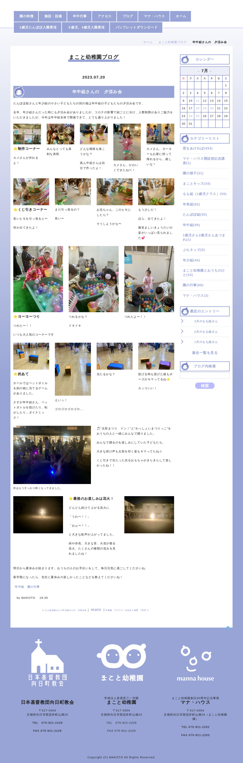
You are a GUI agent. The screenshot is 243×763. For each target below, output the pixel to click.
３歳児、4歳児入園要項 (86, 27)
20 (212, 108)
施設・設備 (53, 16)
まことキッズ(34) (197, 183)
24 (191, 116)
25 (198, 116)
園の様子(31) (193, 173)
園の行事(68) (193, 285)
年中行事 (80, 16)
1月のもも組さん (206, 341)
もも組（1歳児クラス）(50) (205, 194)
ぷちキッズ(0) (194, 250)
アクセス (105, 16)
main (96, 609)
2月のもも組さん (206, 331)
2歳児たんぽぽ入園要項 (38, 27)
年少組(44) (191, 260)
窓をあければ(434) (198, 148)
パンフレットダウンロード (137, 27)
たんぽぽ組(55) (195, 214)
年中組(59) (191, 225)
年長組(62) (191, 204)
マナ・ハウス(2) (196, 295)
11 (198, 100)
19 (205, 108)
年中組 (19, 586)
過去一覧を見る (205, 353)
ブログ (128, 16)
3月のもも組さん (206, 321)
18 (198, 108)
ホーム (181, 16)
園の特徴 (27, 16)
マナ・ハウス (154, 16)
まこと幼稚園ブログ (173, 42)
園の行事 (33, 586)
